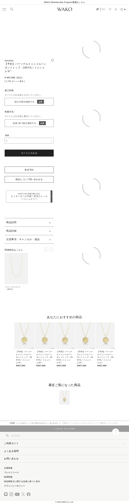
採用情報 (8, 477)
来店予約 (29, 170)
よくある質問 (11, 451)
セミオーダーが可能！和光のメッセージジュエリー (29, 196)
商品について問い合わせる (29, 179)
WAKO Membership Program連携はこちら (64, 2)
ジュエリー (23, 423)
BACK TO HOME (65, 429)
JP (97, 9)
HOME (12, 423)
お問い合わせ (11, 458)
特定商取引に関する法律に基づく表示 (22, 481)
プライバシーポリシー (14, 486)
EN (103, 9)
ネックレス (54, 423)
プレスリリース (11, 472)
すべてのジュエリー (38, 423)
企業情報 (8, 468)
